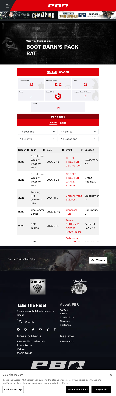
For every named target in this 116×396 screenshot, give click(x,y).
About (64, 309)
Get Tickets (98, 260)
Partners (65, 324)
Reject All (101, 390)
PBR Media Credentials (31, 341)
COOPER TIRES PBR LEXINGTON (73, 161)
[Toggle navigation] (8, 5)
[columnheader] (23, 150)
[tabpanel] (58, 96)
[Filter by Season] (37, 132)
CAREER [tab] (52, 71)
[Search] (39, 322)
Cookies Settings (13, 390)
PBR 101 (64, 313)
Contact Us (67, 317)
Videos (21, 349)
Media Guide (24, 352)
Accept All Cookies (78, 390)
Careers (65, 321)
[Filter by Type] (37, 139)
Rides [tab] (63, 122)
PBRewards (67, 341)
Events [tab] (53, 122)
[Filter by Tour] (78, 132)
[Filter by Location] (78, 139)
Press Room (24, 345)
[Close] (110, 375)
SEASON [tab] (64, 72)
